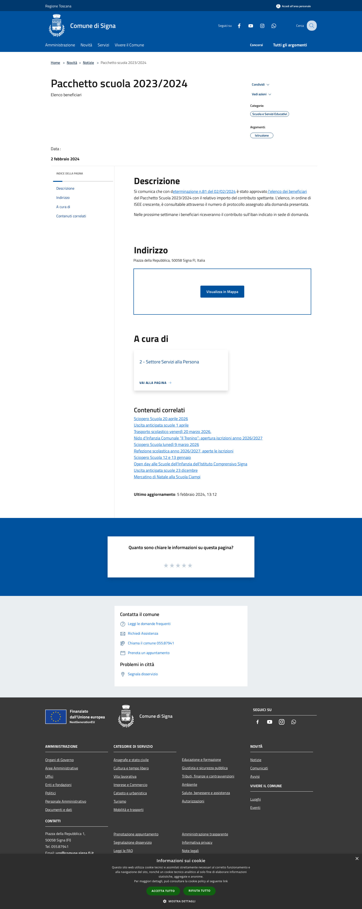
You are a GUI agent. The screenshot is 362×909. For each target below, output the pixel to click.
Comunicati (259, 768)
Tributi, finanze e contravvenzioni (208, 776)
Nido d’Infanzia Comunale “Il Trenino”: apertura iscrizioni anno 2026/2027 (198, 438)
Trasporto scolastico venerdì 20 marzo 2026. (172, 431)
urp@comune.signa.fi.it (75, 853)
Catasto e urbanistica (130, 793)
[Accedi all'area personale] (293, 6)
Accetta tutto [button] (163, 891)
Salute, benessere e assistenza (206, 792)
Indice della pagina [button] (69, 173)
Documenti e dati (58, 809)
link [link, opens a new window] (225, 881)
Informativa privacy (197, 842)
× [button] (357, 859)
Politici (50, 793)
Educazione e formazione (201, 759)
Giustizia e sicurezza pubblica (205, 768)
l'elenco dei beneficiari (287, 191)
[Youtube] (247, 25)
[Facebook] (235, 25)
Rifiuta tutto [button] (200, 891)
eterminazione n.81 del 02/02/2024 (204, 191)
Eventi (255, 807)
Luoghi (255, 799)
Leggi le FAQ (123, 850)
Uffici (49, 776)
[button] (181, 901)
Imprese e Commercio (130, 784)
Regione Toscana (58, 6)
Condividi (261, 84)
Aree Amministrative (61, 768)
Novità (72, 62)
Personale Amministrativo (65, 801)
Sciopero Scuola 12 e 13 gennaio (162, 457)
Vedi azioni (262, 94)
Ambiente (189, 784)
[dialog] (181, 881)
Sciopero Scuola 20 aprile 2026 (161, 419)
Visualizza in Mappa (222, 291)
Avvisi (255, 776)
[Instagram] (258, 25)
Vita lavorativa (125, 776)
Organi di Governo (59, 759)
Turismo (120, 801)
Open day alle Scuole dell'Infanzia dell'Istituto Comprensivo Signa (190, 464)
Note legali (190, 850)
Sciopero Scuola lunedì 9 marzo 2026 (166, 444)
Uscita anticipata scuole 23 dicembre (166, 470)
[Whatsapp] (270, 25)
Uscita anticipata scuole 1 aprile (161, 425)
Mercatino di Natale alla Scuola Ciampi (167, 477)
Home (55, 62)
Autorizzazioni (193, 801)
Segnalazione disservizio (133, 842)
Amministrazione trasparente (205, 834)
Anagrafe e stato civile (131, 759)
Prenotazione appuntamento (136, 834)
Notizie (88, 62)
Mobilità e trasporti (129, 809)
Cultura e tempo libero (131, 768)
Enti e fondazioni (58, 784)
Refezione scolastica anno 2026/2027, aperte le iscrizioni (183, 451)
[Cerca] (311, 25)
